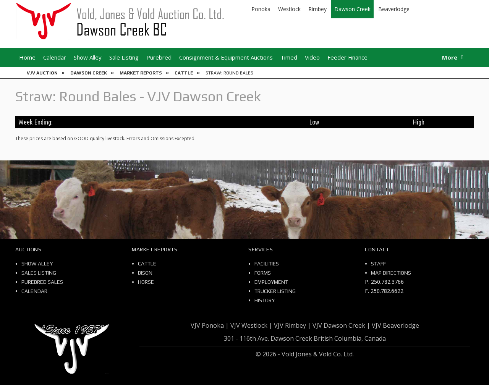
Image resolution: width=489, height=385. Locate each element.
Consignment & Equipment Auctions (226, 57)
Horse (146, 282)
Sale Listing (124, 57)
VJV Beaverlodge (395, 325)
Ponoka (260, 9)
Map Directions (391, 273)
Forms (262, 273)
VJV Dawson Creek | (341, 325)
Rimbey (317, 9)
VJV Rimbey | (292, 325)
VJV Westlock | (251, 325)
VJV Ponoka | (210, 325)
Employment (271, 282)
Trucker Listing (275, 291)
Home (27, 57)
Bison (145, 273)
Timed (288, 57)
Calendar (54, 57)
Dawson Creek (352, 9)
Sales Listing (38, 273)
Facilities (266, 263)
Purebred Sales (42, 282)
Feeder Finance (347, 57)
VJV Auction (42, 73)
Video (312, 57)
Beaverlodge (394, 9)
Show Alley (88, 57)
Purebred (159, 57)
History (264, 300)
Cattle (184, 73)
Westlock (289, 9)
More (449, 57)
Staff (378, 263)
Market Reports (141, 73)
